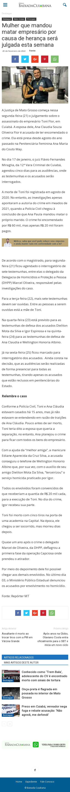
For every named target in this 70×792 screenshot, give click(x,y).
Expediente (31, 781)
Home (19, 781)
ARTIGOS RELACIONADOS (19, 657)
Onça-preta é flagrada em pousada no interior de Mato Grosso (41, 693)
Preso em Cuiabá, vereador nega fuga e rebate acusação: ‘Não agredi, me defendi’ (44, 711)
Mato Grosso (19, 19)
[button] (65, 5)
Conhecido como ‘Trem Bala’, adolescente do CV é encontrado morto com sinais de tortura (44, 676)
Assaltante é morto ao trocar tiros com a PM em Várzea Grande (17, 637)
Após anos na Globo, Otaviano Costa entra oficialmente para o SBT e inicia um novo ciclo (52, 639)
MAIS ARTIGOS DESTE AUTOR (21, 662)
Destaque (7, 19)
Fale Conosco (47, 781)
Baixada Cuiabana (36, 787)
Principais (31, 19)
